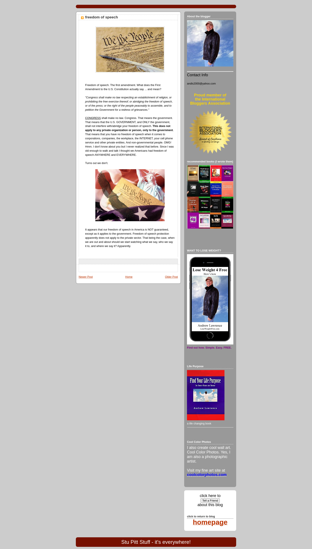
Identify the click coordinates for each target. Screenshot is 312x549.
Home (129, 276)
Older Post (171, 276)
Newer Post (86, 276)
